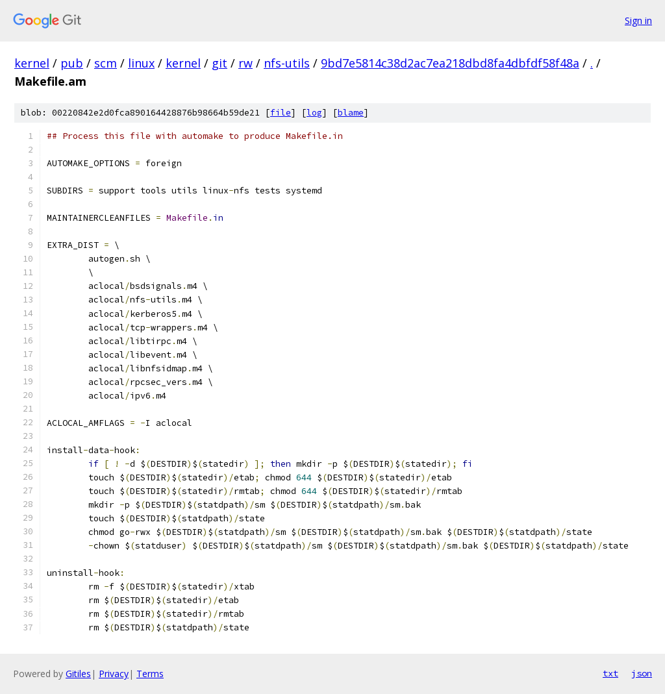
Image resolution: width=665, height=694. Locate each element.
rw (245, 63)
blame (351, 112)
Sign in (638, 20)
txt (610, 673)
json (641, 673)
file (280, 112)
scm (105, 63)
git (219, 63)
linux (141, 63)
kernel (31, 63)
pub (71, 63)
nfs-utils (287, 63)
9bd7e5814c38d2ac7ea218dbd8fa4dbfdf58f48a (450, 63)
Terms (150, 673)
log (314, 112)
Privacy (114, 673)
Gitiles (78, 673)
